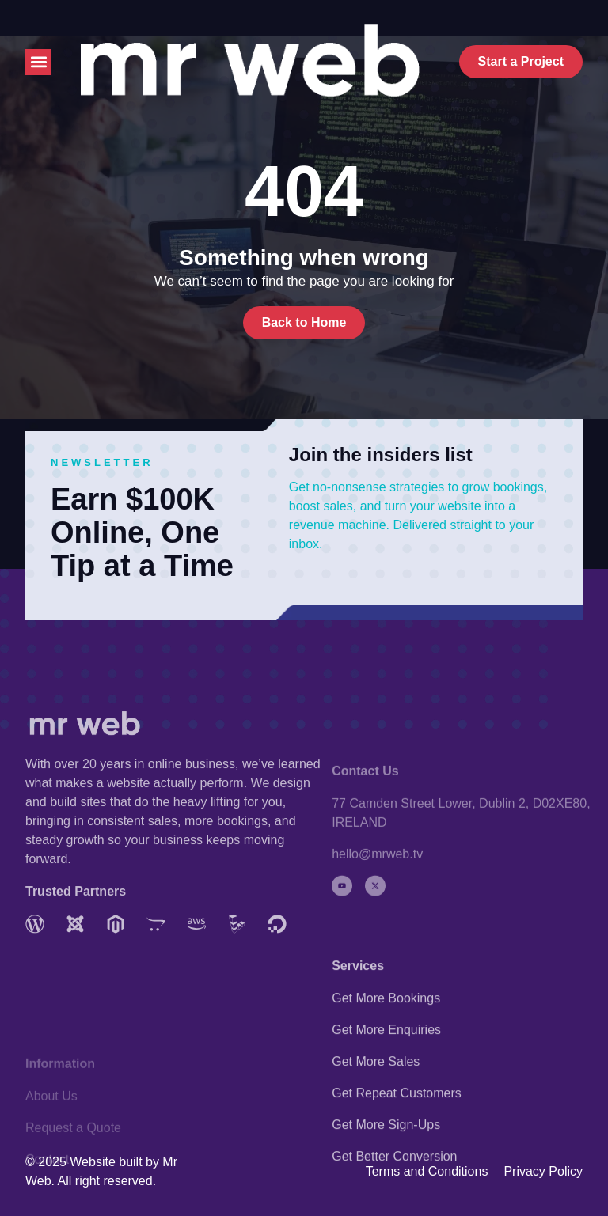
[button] (38, 62)
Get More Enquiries (386, 1113)
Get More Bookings (386, 1082)
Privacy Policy (543, 1171)
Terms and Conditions (427, 1171)
